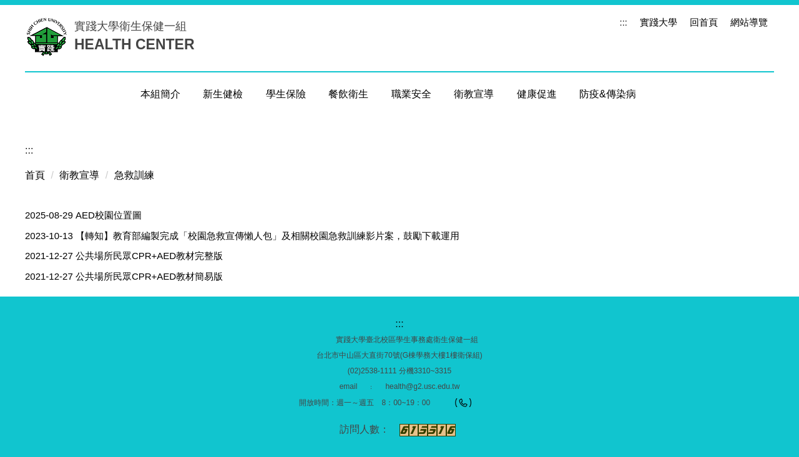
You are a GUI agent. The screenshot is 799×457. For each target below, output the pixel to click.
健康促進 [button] (537, 94)
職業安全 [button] (411, 94)
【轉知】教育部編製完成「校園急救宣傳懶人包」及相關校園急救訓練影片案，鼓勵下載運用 (267, 235)
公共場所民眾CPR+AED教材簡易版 (149, 276)
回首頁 (704, 22)
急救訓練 (134, 175)
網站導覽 (749, 22)
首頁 (35, 175)
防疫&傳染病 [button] (607, 94)
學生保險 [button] (286, 94)
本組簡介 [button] (160, 94)
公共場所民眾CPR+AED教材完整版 (149, 255)
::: (623, 22)
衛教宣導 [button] (474, 94)
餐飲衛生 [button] (348, 94)
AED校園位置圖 (109, 215)
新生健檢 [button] (223, 94)
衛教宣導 (79, 175)
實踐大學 (658, 22)
